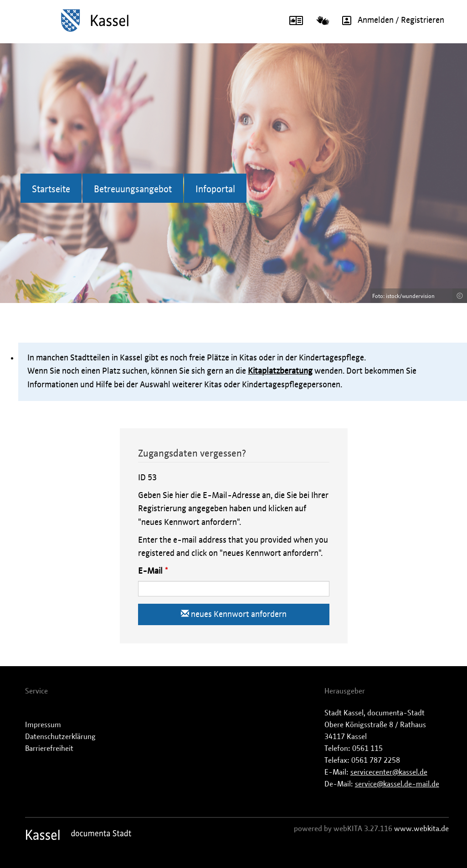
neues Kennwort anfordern (234, 614)
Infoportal (215, 189)
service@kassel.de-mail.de (397, 784)
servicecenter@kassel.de (388, 772)
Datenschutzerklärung (60, 736)
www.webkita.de (421, 828)
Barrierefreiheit (49, 748)
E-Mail (150, 571)
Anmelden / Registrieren (390, 20)
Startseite (51, 189)
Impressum (43, 725)
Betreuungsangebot (133, 189)
